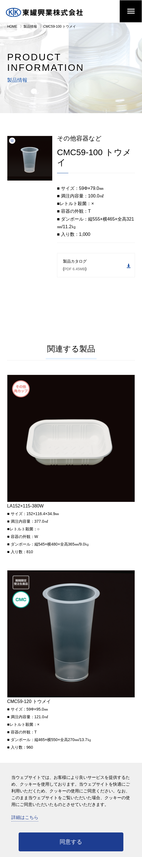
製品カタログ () (96, 265)
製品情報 (30, 26)
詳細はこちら (24, 817)
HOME (12, 26)
